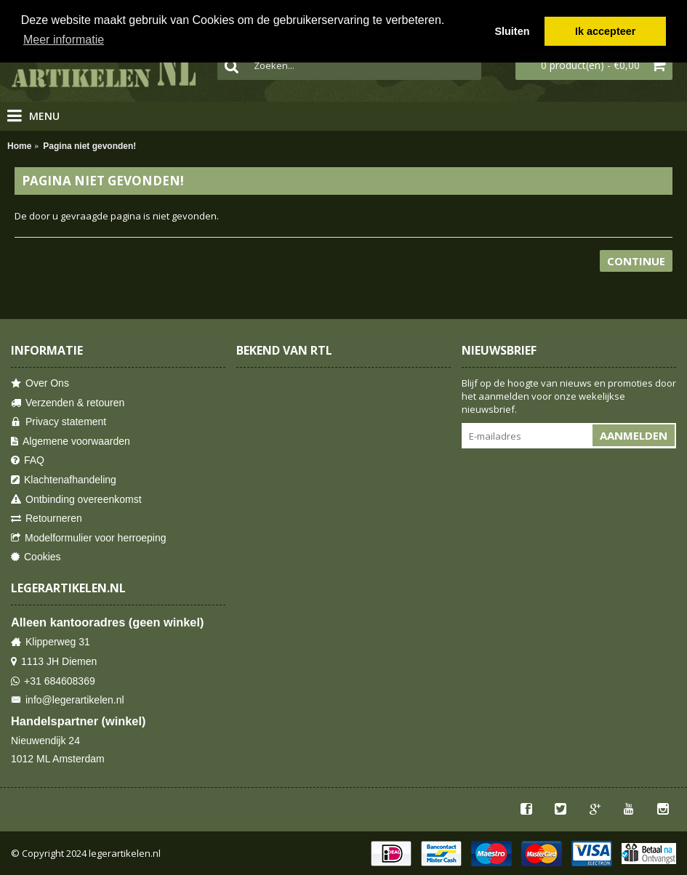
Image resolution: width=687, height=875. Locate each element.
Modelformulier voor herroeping (88, 538)
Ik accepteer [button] (605, 31)
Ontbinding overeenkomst (76, 499)
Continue (636, 261)
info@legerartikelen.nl (67, 700)
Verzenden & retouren (67, 403)
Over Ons (40, 383)
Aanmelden (633, 435)
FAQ (27, 460)
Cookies (36, 557)
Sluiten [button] (511, 31)
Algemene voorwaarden (70, 441)
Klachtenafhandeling (63, 480)
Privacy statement (58, 422)
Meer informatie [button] (63, 39)
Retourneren (46, 518)
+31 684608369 (53, 681)
